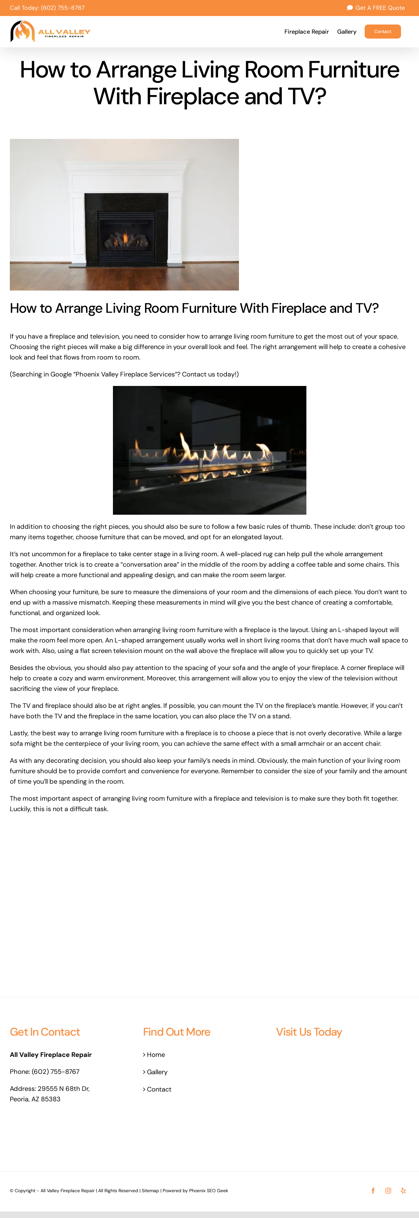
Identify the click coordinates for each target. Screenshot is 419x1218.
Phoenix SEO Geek (208, 1190)
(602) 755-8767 (63, 8)
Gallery (157, 1072)
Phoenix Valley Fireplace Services (125, 374)
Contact (159, 1089)
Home (156, 1054)
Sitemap (150, 1190)
